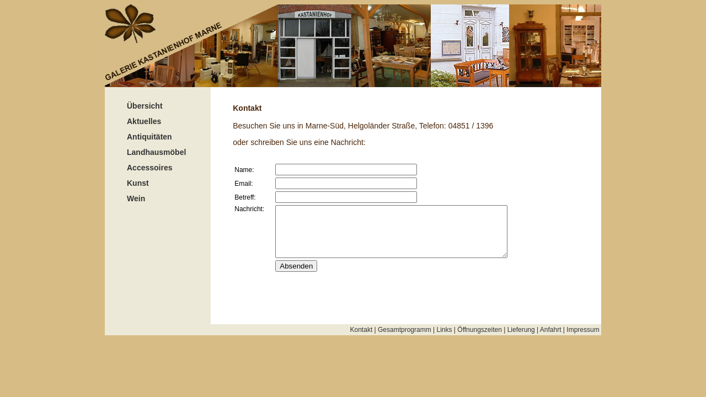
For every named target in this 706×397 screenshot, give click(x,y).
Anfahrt (550, 330)
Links (444, 330)
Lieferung (521, 330)
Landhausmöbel (156, 152)
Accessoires (150, 167)
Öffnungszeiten (479, 330)
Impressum (583, 330)
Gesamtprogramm (404, 330)
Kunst (138, 183)
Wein (136, 198)
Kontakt (361, 330)
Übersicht (145, 105)
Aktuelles (144, 121)
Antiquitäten (149, 136)
